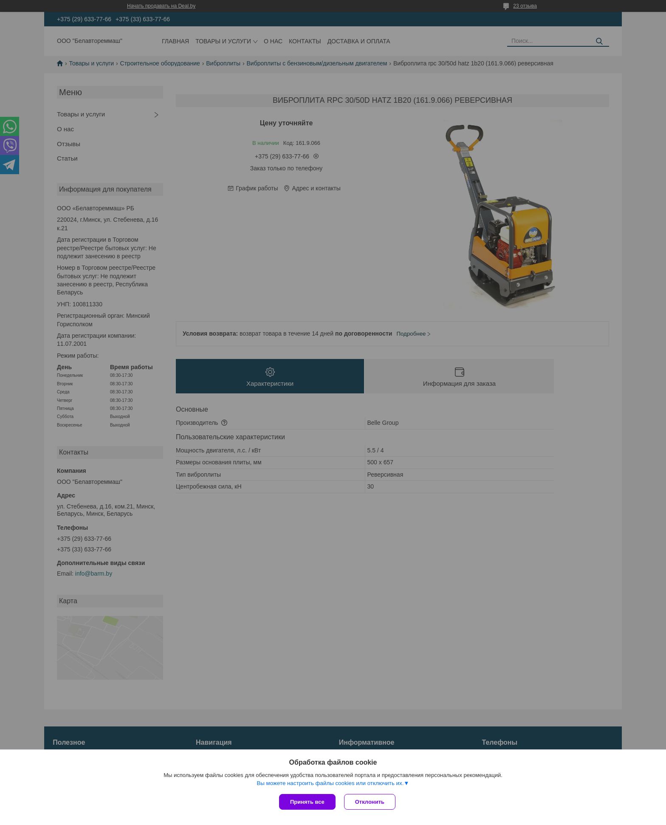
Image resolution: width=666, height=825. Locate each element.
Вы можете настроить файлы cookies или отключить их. (330, 783)
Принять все (307, 802)
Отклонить (369, 802)
